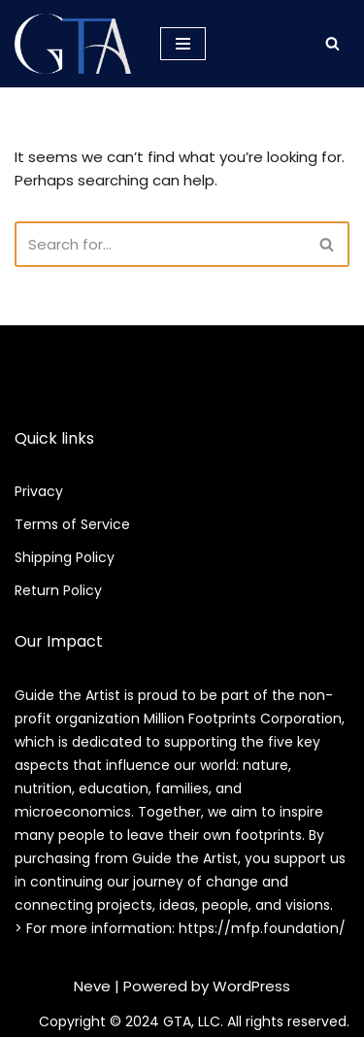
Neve (92, 986)
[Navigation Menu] (183, 43)
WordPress (251, 986)
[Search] (332, 43)
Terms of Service (72, 524)
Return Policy (58, 590)
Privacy (39, 491)
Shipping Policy (65, 557)
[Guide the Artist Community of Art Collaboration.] (73, 44)
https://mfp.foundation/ (262, 928)
